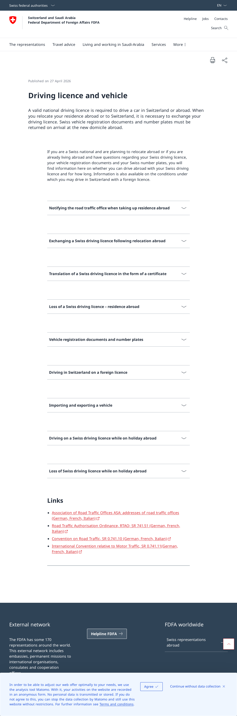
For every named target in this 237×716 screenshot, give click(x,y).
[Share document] (224, 60)
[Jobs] (206, 18)
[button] (27, 44)
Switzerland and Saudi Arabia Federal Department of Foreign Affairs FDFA (64, 20)
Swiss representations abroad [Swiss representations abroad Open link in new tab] (196, 642)
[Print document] (212, 60)
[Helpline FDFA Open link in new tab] (107, 634)
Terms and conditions (117, 704)
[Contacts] (221, 18)
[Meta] (206, 18)
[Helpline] (190, 18)
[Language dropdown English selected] (220, 5)
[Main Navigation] (115, 44)
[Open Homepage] (54, 24)
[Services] (159, 44)
